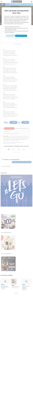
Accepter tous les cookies (21, 35)
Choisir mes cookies (10, 35)
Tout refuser (16, 38)
